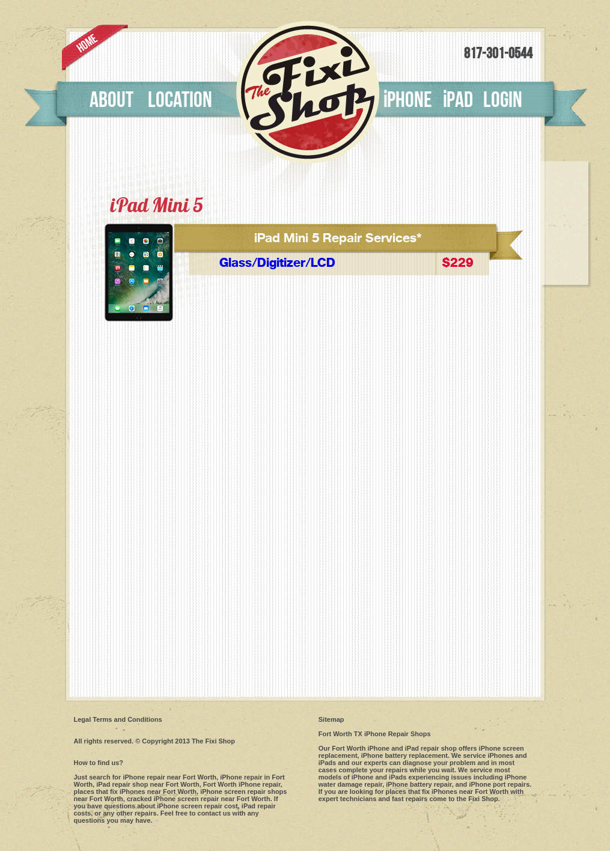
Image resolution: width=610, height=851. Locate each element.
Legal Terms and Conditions (118, 719)
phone (407, 100)
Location (180, 100)
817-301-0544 (498, 53)
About (111, 100)
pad (457, 100)
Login (502, 100)
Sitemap (331, 719)
